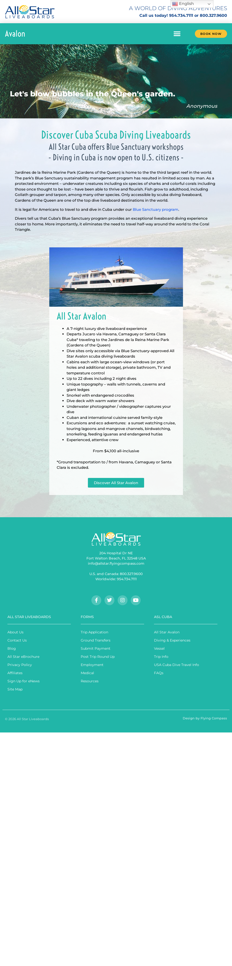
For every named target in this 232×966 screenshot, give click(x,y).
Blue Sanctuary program (155, 209)
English (183, 4)
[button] (177, 33)
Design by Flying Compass (205, 718)
